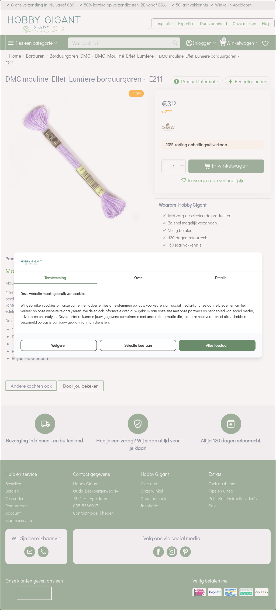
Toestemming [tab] (55, 277)
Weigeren (59, 345)
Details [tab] (220, 277)
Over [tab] (138, 277)
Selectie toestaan (138, 345)
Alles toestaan (217, 345)
